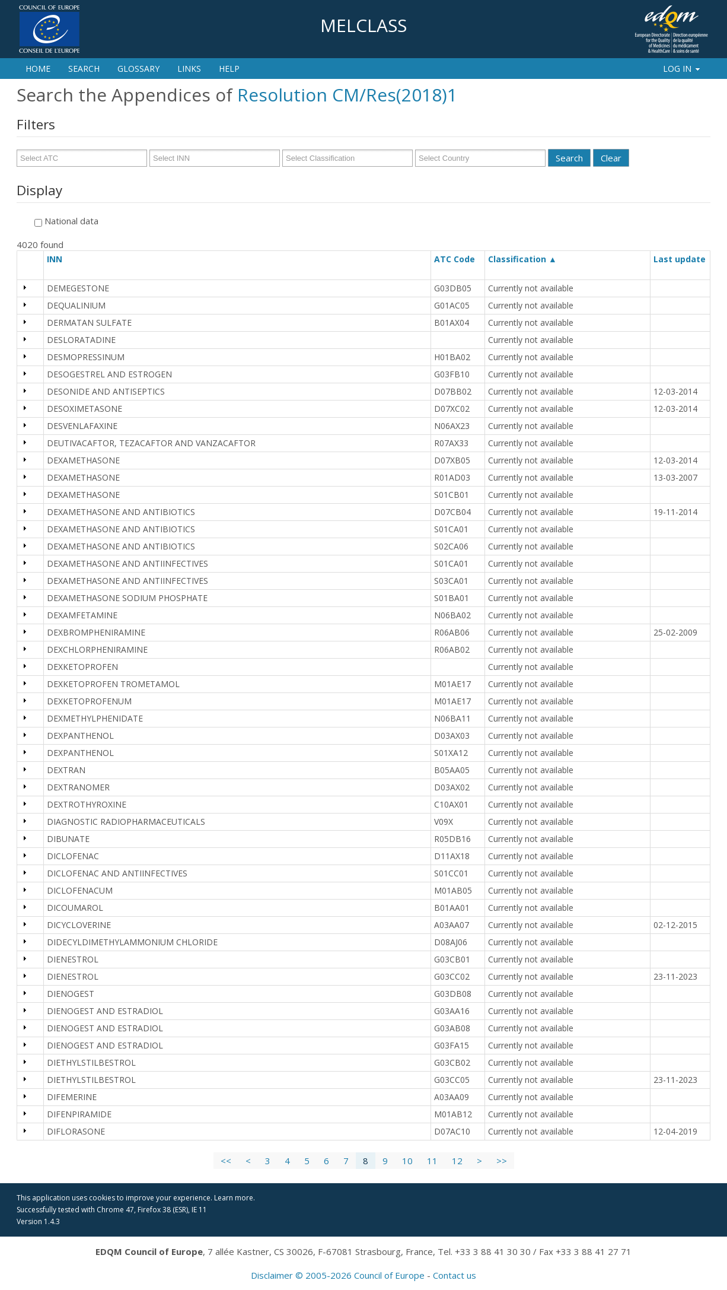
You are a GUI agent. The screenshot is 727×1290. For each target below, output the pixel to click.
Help (229, 68)
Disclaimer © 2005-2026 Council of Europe (338, 1275)
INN (60, 259)
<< (226, 1161)
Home (37, 68)
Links (189, 68)
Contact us (454, 1275)
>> (501, 1161)
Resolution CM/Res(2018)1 (347, 94)
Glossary (138, 68)
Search (84, 68)
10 (407, 1161)
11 (432, 1161)
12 (457, 1161)
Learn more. (234, 1198)
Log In (682, 68)
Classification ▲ (522, 259)
